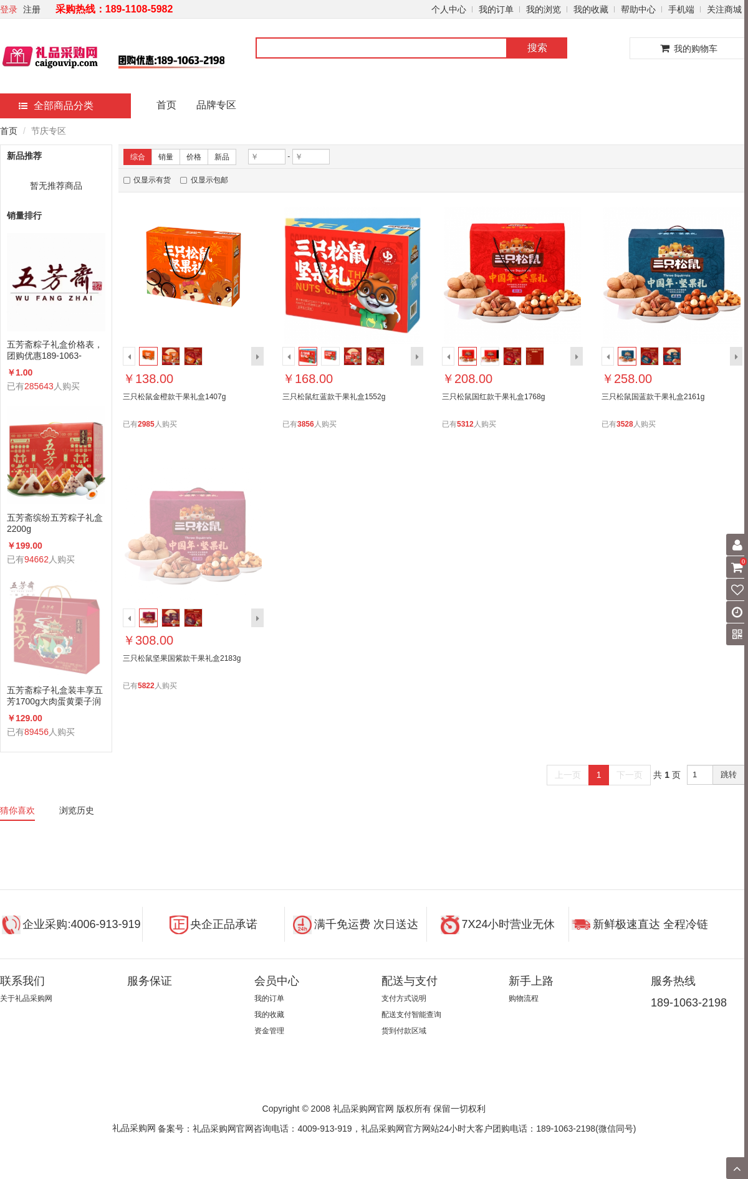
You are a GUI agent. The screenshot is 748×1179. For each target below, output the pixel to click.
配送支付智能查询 (411, 1014)
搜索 (537, 47)
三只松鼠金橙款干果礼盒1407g (174, 396)
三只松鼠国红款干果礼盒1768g (493, 396)
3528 (624, 424)
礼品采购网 (134, 1128)
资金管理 (269, 1030)
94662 (36, 559)
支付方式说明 (403, 998)
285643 (39, 386)
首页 (166, 105)
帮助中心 (638, 9)
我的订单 (496, 9)
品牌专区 (216, 105)
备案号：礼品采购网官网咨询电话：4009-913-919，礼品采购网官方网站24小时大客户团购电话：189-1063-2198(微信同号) (397, 1129)
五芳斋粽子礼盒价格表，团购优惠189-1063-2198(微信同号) (55, 350)
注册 (32, 9)
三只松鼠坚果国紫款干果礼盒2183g (182, 658)
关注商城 (724, 9)
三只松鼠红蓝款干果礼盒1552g (333, 396)
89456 (36, 732)
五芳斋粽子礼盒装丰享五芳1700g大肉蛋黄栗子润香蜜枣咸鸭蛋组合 (55, 696)
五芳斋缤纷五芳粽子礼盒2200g (55, 523)
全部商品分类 (56, 105)
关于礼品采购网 (26, 998)
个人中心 (448, 9)
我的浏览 (543, 9)
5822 (146, 685)
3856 (305, 424)
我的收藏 (590, 9)
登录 (8, 9)
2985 (146, 424)
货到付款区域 (403, 1030)
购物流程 (524, 998)
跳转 (729, 774)
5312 (465, 424)
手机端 (681, 9)
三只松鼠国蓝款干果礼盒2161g (653, 396)
